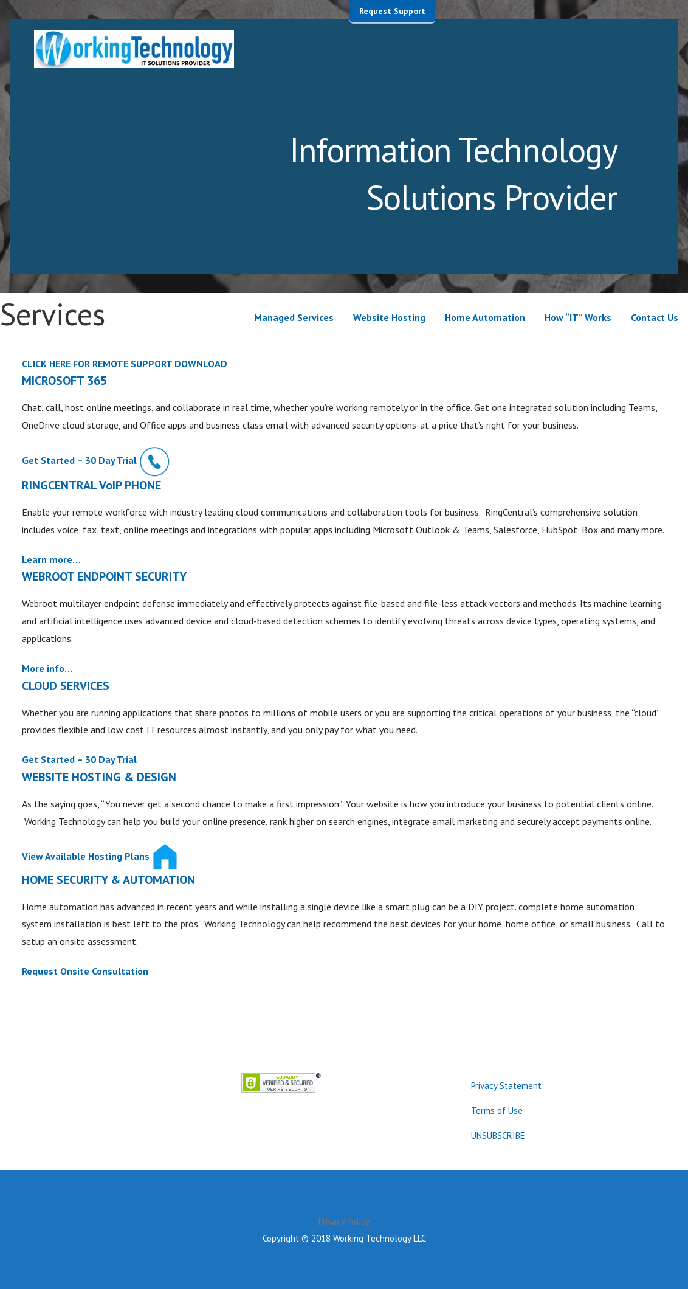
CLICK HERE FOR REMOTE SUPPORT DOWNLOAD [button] (124, 364)
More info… (47, 668)
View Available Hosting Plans (86, 855)
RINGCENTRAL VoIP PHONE (91, 485)
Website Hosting (389, 317)
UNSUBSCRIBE (498, 1135)
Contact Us (654, 317)
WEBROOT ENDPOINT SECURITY (104, 576)
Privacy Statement (506, 1085)
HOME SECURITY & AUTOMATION (108, 880)
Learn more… (51, 559)
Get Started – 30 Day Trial (79, 460)
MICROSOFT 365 (64, 381)
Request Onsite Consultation (85, 971)
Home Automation (485, 317)
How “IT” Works (578, 317)
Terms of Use (497, 1110)
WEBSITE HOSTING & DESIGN (99, 777)
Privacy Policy (344, 1221)
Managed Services (294, 317)
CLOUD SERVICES (65, 686)
